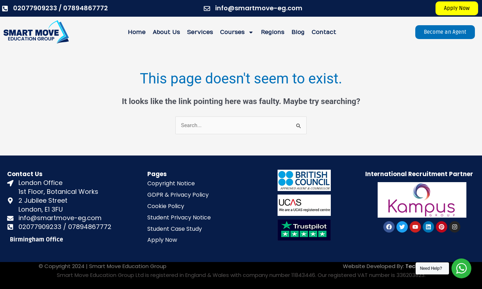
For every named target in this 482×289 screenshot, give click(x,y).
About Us (166, 32)
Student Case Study (174, 229)
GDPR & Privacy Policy (178, 195)
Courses (237, 32)
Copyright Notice (171, 183)
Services (200, 32)
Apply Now (162, 240)
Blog (298, 32)
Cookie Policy (165, 206)
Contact (324, 32)
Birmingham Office (36, 239)
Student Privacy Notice (179, 217)
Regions (272, 32)
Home (137, 32)
